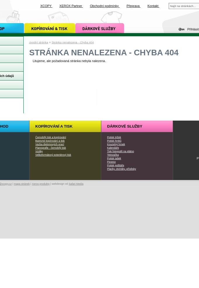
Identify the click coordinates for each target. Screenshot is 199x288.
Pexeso (111, 161)
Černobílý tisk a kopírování (50, 137)
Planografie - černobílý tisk (50, 147)
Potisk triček (114, 137)
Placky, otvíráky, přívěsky (121, 168)
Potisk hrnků (114, 140)
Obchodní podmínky (105, 6)
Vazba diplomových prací (49, 144)
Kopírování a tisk (54, 126)
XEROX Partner (71, 6)
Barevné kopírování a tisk (50, 140)
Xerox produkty (41, 183)
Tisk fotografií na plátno (120, 151)
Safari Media (76, 183)
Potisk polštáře (115, 165)
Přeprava (134, 6)
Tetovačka (113, 154)
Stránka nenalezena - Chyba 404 (73, 42)
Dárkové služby (124, 126)
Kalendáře (113, 147)
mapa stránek (22, 183)
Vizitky (39, 151)
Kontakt (153, 6)
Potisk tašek (114, 158)
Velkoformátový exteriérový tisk (53, 154)
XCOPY (46, 6)
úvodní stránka (38, 42)
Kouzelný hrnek (116, 144)
